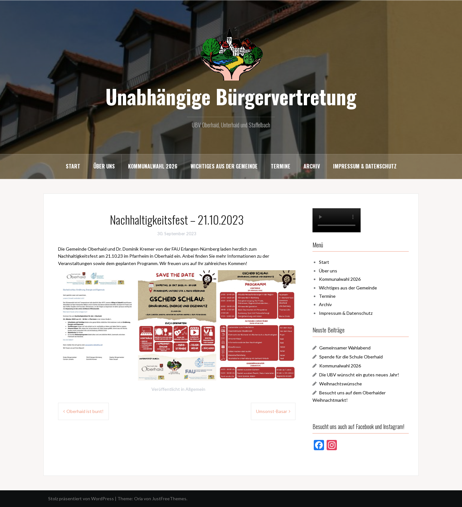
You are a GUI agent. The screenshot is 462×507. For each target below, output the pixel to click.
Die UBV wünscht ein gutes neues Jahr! (359, 374)
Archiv (312, 166)
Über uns (104, 166)
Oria (138, 498)
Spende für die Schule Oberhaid (351, 356)
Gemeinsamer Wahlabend (345, 347)
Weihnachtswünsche (340, 383)
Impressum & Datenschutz (365, 166)
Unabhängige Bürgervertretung (231, 96)
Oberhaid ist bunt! (85, 411)
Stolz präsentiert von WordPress (81, 498)
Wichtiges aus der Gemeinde (224, 166)
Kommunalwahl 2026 (152, 166)
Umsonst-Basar (271, 411)
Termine (280, 166)
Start (73, 166)
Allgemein (195, 389)
